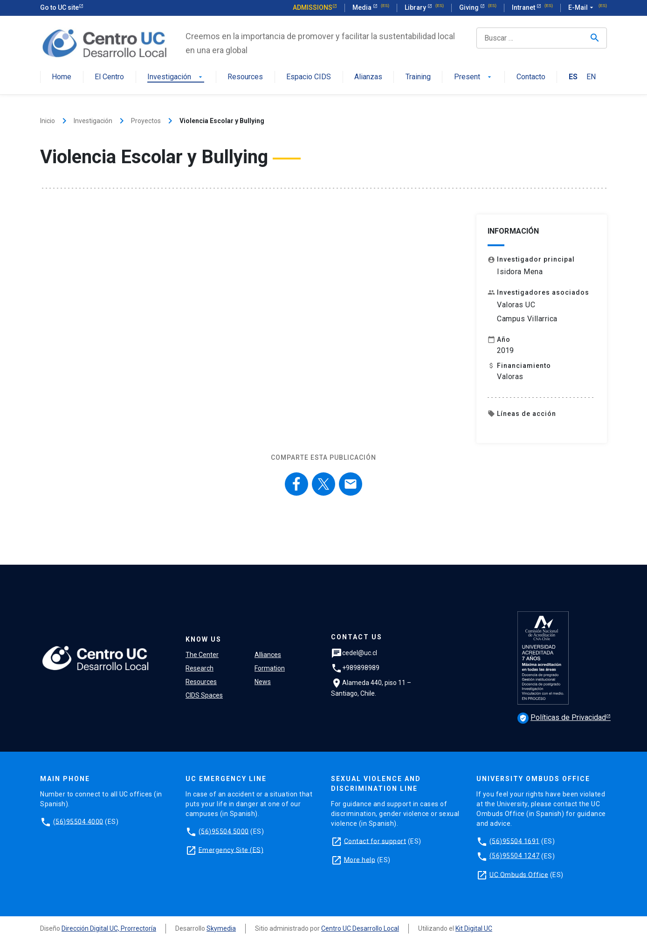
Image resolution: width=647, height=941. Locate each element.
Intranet (524, 7)
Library (416, 7)
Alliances (268, 654)
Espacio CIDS (308, 77)
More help (360, 859)
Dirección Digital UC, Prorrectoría (109, 928)
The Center (202, 654)
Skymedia (221, 928)
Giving (469, 7)
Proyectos (146, 121)
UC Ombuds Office (518, 874)
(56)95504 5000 (224, 831)
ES (573, 77)
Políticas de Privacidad (561, 717)
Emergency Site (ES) (231, 849)
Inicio (47, 121)
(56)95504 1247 (514, 855)
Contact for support (375, 840)
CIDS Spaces (204, 695)
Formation (270, 668)
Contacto (530, 77)
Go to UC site (59, 7)
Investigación (175, 77)
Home (61, 77)
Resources (245, 77)
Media (362, 7)
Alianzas (368, 77)
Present (473, 77)
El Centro (109, 77)
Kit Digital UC (473, 928)
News (263, 681)
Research (199, 668)
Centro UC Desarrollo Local (360, 928)
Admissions (312, 7)
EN (591, 77)
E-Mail (581, 8)
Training (418, 77)
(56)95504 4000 (78, 821)
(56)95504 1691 (514, 840)
